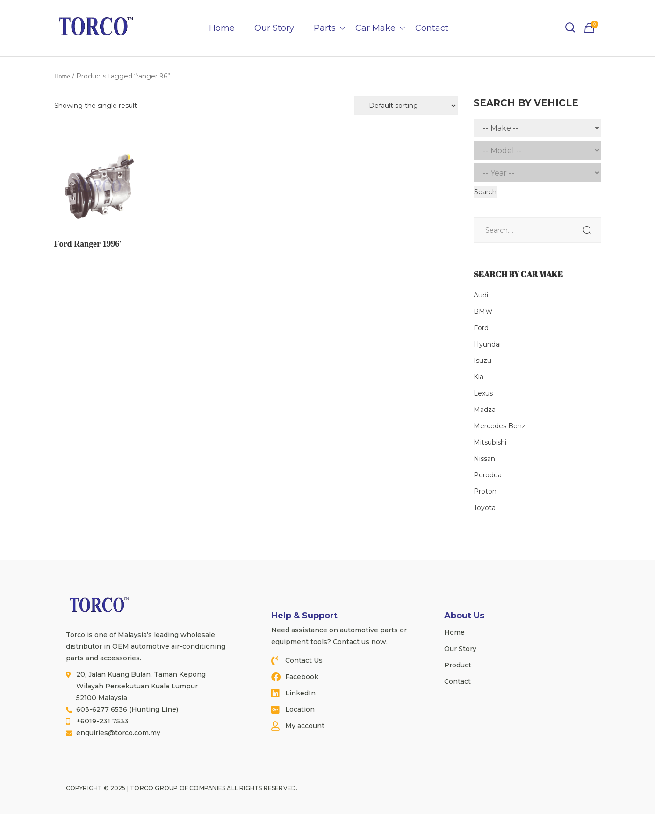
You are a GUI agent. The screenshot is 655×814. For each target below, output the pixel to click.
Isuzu (482, 360)
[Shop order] (406, 105)
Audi (481, 295)
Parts (325, 28)
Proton (485, 491)
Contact (431, 28)
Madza (485, 409)
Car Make (375, 28)
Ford (481, 328)
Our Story (274, 28)
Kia (478, 377)
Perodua (488, 475)
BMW (483, 311)
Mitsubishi (490, 442)
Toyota (485, 507)
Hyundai (487, 344)
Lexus (483, 393)
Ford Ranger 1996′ (88, 243)
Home (222, 28)
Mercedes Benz (499, 426)
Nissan (484, 458)
